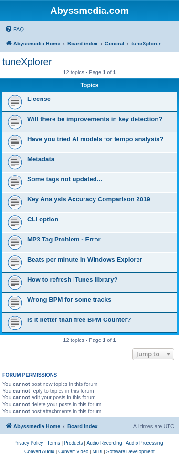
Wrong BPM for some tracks (69, 299)
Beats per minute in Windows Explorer (84, 259)
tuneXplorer (27, 61)
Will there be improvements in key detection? (94, 118)
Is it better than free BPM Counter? (79, 319)
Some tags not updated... (64, 179)
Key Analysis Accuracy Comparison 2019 (88, 199)
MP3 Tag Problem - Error (64, 239)
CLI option (42, 219)
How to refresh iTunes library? (72, 279)
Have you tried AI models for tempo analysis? (95, 139)
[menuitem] (14, 29)
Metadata (40, 159)
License (39, 98)
